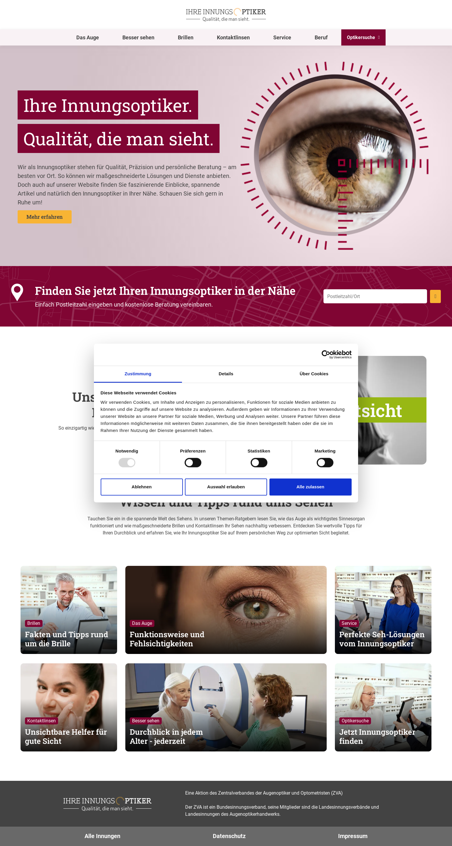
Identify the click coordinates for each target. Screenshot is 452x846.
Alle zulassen (310, 487)
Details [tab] (226, 373)
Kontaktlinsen (233, 37)
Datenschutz (229, 836)
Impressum (352, 836)
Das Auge (87, 37)
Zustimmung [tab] (138, 373)
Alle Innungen (102, 836)
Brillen (185, 37)
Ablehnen (141, 487)
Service (282, 37)
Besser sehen (138, 37)
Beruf (321, 37)
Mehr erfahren (44, 216)
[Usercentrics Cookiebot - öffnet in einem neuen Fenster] (326, 354)
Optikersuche (361, 37)
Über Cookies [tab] (314, 373)
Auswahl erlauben (226, 487)
